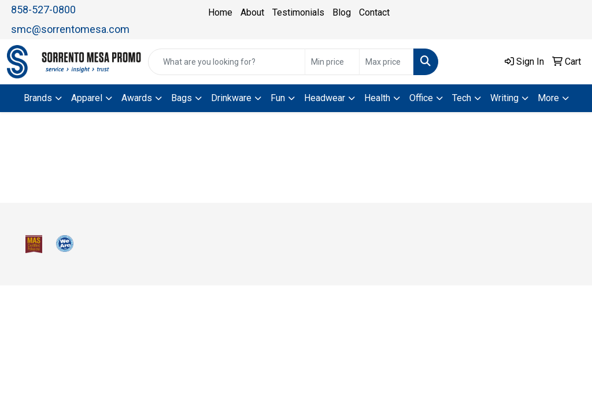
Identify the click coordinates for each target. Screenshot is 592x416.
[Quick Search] (226, 62)
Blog (341, 12)
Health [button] (377, 97)
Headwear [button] (324, 97)
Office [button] (421, 97)
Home (220, 12)
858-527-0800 (43, 9)
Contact (374, 12)
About (252, 12)
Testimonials (298, 12)
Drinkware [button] (231, 97)
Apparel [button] (86, 97)
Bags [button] (181, 97)
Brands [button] (38, 97)
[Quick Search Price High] (386, 62)
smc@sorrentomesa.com (70, 29)
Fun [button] (278, 97)
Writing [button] (504, 97)
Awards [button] (136, 97)
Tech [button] (461, 97)
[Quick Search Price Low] (332, 62)
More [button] (548, 97)
